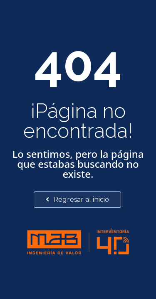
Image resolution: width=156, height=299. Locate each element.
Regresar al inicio (77, 199)
